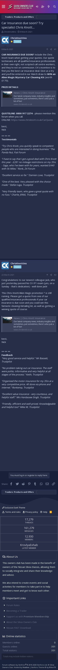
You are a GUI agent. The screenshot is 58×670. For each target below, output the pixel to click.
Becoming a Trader (16, 610)
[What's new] (49, 6)
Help (45, 512)
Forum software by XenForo (25, 665)
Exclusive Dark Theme (13, 507)
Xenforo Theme (43, 667)
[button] (3, 6)
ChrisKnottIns (10, 31)
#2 (55, 275)
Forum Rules (13, 605)
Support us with (27, 616)
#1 (55, 49)
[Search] (54, 6)
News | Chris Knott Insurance (29, 92)
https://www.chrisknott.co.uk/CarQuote (32, 119)
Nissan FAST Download (18, 627)
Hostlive (26, 667)
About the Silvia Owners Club (21, 622)
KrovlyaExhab (29, 545)
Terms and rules (13, 512)
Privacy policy (31, 512)
